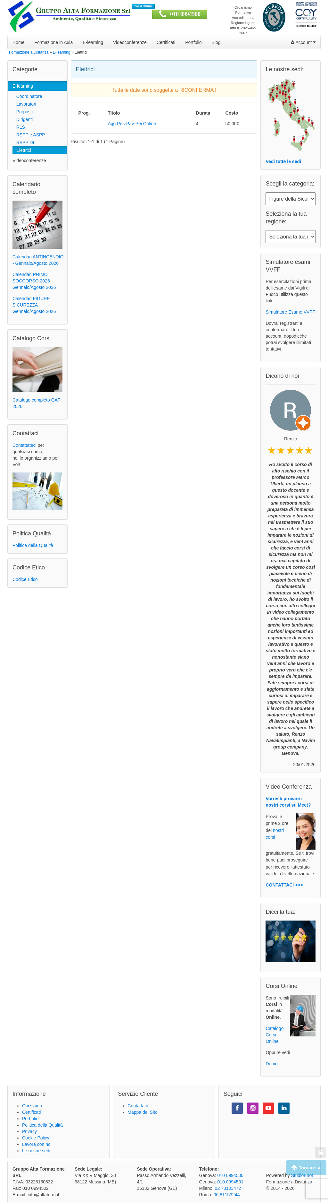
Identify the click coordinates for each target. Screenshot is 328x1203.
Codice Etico (25, 579)
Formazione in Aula (53, 42)
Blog (216, 42)
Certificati (166, 42)
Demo (271, 1063)
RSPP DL (23, 142)
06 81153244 (227, 1194)
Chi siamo (32, 1105)
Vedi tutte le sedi (283, 161)
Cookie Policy (35, 1137)
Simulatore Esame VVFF (290, 312)
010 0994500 (185, 14)
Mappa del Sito (142, 1112)
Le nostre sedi (36, 1150)
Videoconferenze (130, 42)
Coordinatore (27, 96)
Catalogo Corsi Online (274, 1035)
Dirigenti (22, 119)
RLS (18, 127)
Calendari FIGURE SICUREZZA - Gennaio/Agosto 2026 (34, 305)
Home (18, 42)
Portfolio (193, 42)
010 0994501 (230, 1181)
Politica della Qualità (32, 545)
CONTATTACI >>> (284, 884)
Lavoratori (24, 104)
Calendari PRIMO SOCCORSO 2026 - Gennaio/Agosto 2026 (34, 281)
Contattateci (24, 445)
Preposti (22, 111)
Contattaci (137, 1105)
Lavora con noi (37, 1144)
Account (303, 42)
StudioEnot (302, 1175)
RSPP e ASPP (28, 134)
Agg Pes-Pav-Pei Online (132, 123)
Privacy (29, 1131)
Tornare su (306, 1167)
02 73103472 (228, 1188)
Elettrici (21, 150)
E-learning (93, 42)
